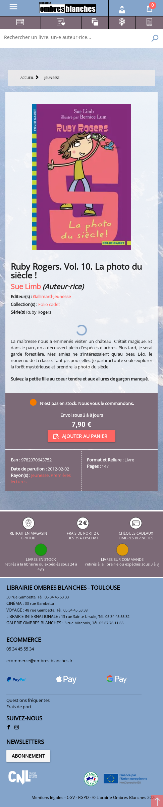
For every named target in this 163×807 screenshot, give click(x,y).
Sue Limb (26, 286)
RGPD (83, 797)
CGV (71, 797)
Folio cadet (49, 304)
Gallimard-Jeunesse (52, 297)
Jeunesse (40, 475)
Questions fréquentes (28, 700)
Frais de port (19, 707)
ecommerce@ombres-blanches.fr (39, 661)
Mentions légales (47, 797)
